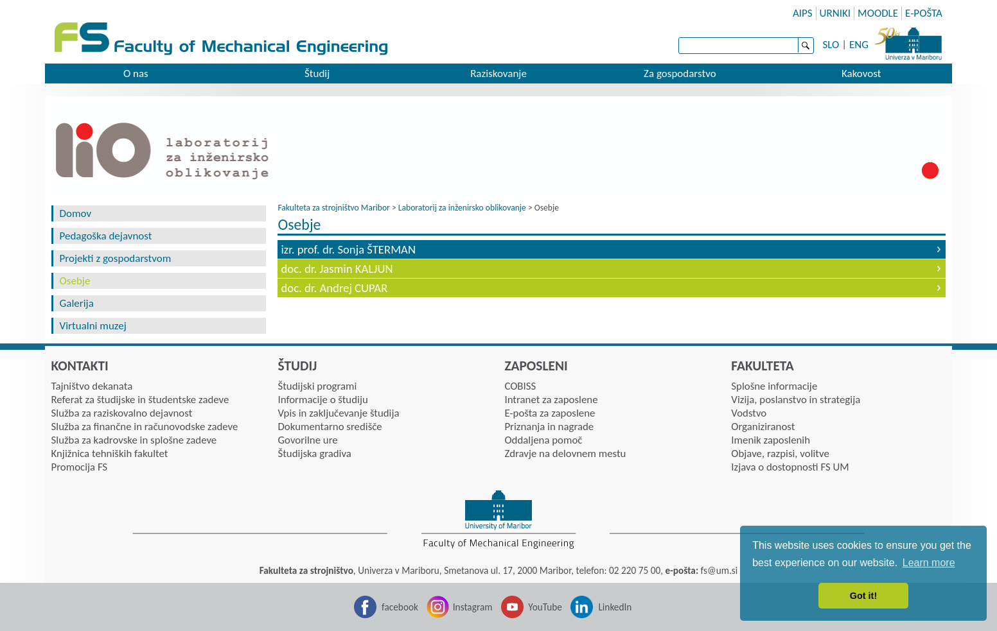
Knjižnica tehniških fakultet (109, 453)
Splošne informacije (774, 386)
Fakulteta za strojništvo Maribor (333, 207)
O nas (135, 73)
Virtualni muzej (93, 326)
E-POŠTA (923, 13)
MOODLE (878, 13)
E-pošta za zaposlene (549, 413)
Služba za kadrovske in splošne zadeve (134, 440)
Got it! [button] (863, 596)
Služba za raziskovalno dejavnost (122, 413)
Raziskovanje (498, 73)
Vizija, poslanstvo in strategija (795, 399)
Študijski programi (317, 386)
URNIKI (835, 13)
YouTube (545, 607)
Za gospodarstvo (680, 73)
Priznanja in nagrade (549, 426)
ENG (859, 44)
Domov (76, 213)
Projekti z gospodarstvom (116, 258)
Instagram (473, 607)
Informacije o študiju (322, 399)
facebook (400, 607)
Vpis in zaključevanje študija (338, 413)
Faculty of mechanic (508, 40)
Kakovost (861, 73)
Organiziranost (763, 426)
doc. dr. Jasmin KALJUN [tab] (337, 268)
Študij (317, 73)
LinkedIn (614, 607)
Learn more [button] (929, 562)
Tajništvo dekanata (92, 386)
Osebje (75, 281)
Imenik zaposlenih (770, 440)
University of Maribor (908, 41)
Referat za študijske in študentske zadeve (140, 399)
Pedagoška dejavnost (106, 236)
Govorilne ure (307, 440)
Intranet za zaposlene (550, 399)
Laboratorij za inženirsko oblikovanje (462, 207)
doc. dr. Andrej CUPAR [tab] (334, 288)
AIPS (803, 13)
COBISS (520, 386)
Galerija (77, 303)
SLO (831, 44)
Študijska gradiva (314, 453)
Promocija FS (79, 467)
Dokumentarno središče (330, 426)
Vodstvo (748, 413)
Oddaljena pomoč (543, 440)
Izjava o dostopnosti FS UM (790, 467)
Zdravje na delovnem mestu (565, 453)
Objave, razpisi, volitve (780, 453)
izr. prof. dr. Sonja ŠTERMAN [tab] (348, 249)
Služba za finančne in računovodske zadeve (144, 426)
